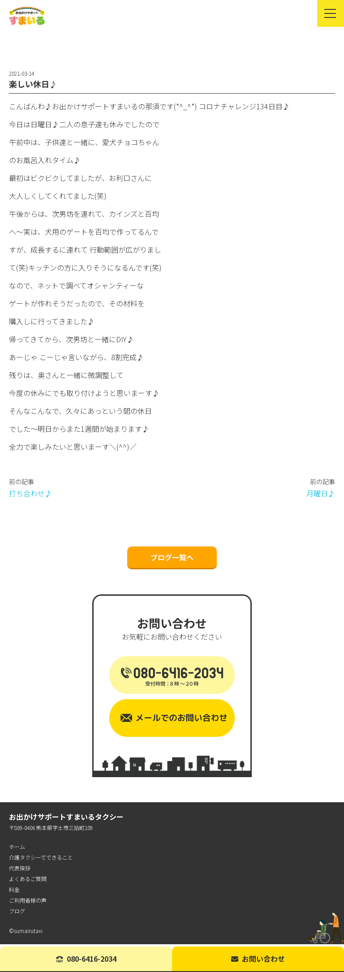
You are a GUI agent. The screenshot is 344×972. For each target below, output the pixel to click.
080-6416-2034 (86, 958)
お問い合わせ (258, 958)
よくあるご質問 (28, 881)
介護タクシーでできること (41, 859)
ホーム (17, 848)
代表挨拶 (19, 870)
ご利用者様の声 (28, 902)
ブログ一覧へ (172, 559)
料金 (14, 891)
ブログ (17, 913)
